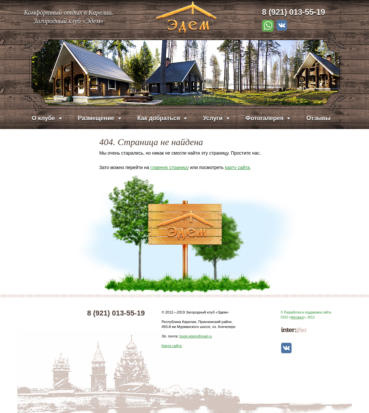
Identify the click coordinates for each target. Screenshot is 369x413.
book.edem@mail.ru (195, 336)
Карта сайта (172, 346)
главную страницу (170, 167)
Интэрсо (297, 317)
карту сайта (237, 167)
